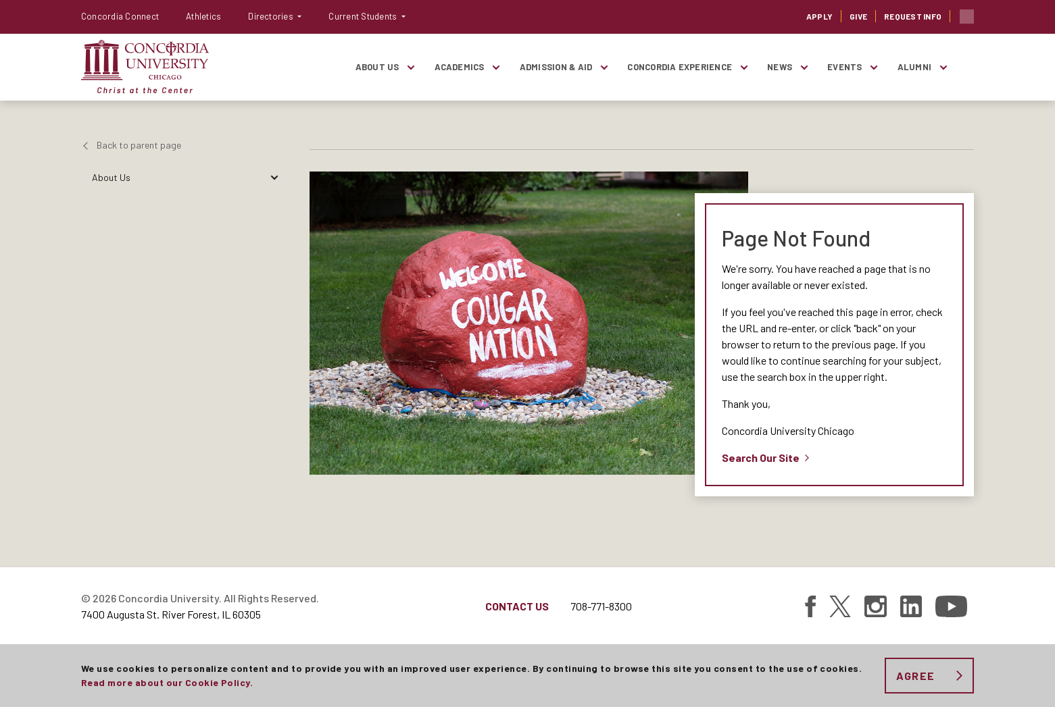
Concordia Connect (120, 16)
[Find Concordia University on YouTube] (951, 606)
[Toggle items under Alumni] (943, 67)
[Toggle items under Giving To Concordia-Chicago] (274, 329)
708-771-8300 (601, 606)
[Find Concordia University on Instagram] (875, 606)
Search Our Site (761, 457)
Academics (460, 66)
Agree (915, 675)
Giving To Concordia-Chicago (152, 329)
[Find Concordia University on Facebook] (810, 606)
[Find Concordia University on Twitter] (840, 606)
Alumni (914, 66)
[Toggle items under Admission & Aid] (603, 67)
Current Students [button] (363, 16)
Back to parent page (139, 145)
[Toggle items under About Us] (411, 67)
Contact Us (517, 606)
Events (844, 66)
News (779, 66)
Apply (819, 16)
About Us (377, 66)
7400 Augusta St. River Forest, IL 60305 (171, 614)
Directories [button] (271, 16)
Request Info (912, 16)
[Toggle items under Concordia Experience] (743, 67)
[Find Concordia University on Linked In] (911, 606)
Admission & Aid (556, 66)
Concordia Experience (679, 66)
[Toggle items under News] (803, 67)
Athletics (203, 16)
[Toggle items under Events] (874, 67)
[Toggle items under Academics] (496, 67)
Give (858, 16)
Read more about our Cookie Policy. (167, 682)
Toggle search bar (967, 16)
